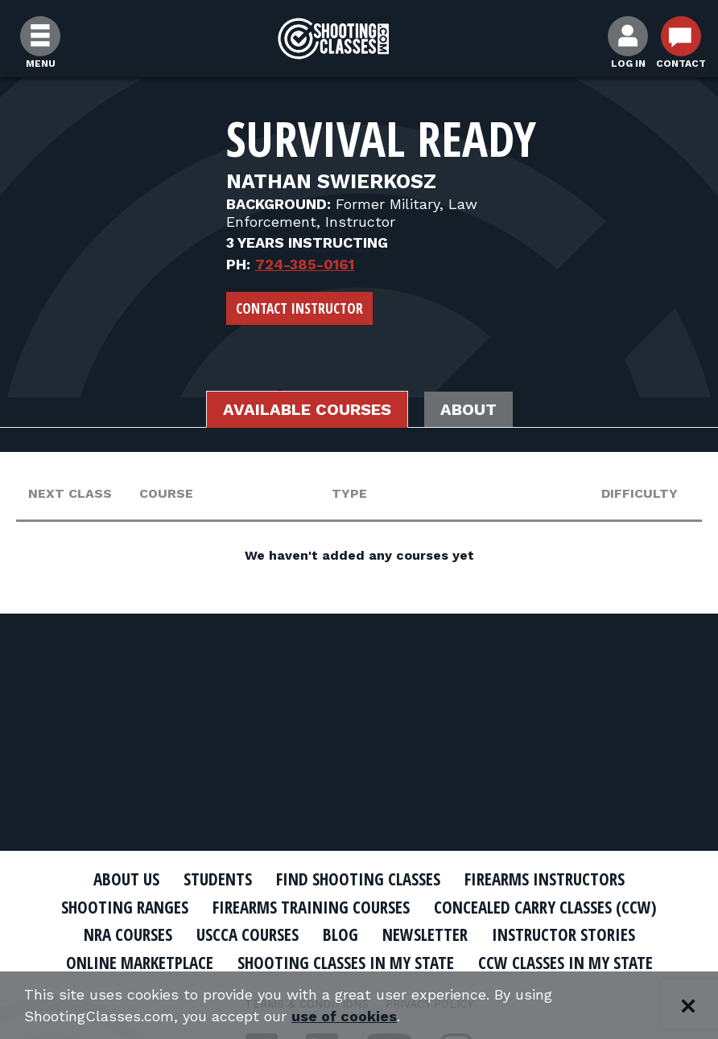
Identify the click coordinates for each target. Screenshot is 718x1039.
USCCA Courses (247, 934)
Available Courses (307, 409)
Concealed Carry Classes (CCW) (545, 907)
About (468, 409)
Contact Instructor (299, 308)
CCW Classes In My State (565, 962)
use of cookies (344, 1016)
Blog (340, 934)
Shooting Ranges (124, 907)
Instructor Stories (563, 934)
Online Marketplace (139, 962)
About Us (126, 879)
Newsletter (425, 934)
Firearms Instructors (544, 879)
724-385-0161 (304, 264)
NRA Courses (128, 934)
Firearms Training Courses (311, 907)
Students (218, 879)
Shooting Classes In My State (345, 962)
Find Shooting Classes (358, 879)
